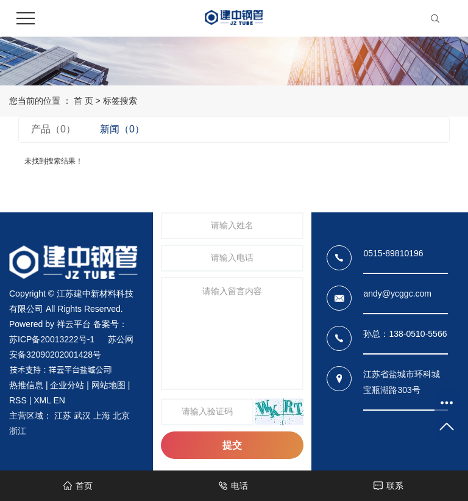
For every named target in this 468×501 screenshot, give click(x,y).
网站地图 (108, 385)
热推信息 (26, 385)
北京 (121, 415)
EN (59, 400)
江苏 (62, 415)
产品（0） (53, 129)
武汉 (82, 415)
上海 (101, 415)
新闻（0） (122, 129)
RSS (18, 400)
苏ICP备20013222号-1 (51, 339)
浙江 (17, 431)
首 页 (83, 101)
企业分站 (67, 385)
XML (42, 400)
